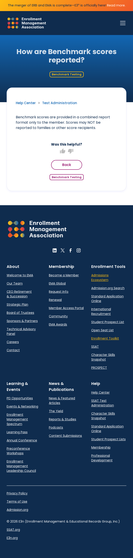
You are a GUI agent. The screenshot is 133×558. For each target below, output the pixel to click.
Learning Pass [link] (17, 432)
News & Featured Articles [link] (62, 400)
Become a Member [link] (64, 275)
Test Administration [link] (59, 103)
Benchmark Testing (66, 74)
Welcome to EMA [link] (20, 275)
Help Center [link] (26, 103)
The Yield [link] (56, 411)
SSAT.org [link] (13, 529)
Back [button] (66, 164)
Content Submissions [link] (65, 435)
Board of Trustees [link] (20, 312)
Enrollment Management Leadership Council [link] (21, 466)
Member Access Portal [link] (66, 308)
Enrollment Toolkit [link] (105, 338)
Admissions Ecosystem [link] (100, 277)
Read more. (116, 5)
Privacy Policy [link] (17, 493)
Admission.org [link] (17, 509)
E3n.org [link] (12, 538)
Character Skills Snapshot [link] (103, 357)
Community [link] (58, 316)
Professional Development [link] (102, 457)
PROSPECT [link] (99, 367)
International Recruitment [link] (101, 311)
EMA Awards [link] (58, 324)
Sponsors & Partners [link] (22, 321)
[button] (37, 229)
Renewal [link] (55, 300)
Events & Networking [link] (22, 406)
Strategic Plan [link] (17, 304)
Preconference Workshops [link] (18, 450)
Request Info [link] (58, 291)
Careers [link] (13, 342)
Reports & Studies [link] (62, 419)
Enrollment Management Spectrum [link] (17, 419)
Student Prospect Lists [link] (108, 439)
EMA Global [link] (57, 283)
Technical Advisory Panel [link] (21, 331)
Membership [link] (101, 447)
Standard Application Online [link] (107, 298)
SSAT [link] (95, 346)
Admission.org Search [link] (108, 288)
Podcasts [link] (56, 427)
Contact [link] (13, 350)
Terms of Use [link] (17, 501)
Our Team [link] (15, 283)
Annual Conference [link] (22, 440)
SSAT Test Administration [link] (102, 403)
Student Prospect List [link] (107, 322)
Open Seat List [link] (102, 330)
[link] (27, 23)
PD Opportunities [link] (20, 398)
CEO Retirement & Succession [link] (19, 294)
